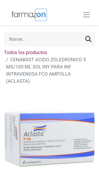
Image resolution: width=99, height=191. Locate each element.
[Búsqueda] (88, 39)
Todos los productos (25, 52)
